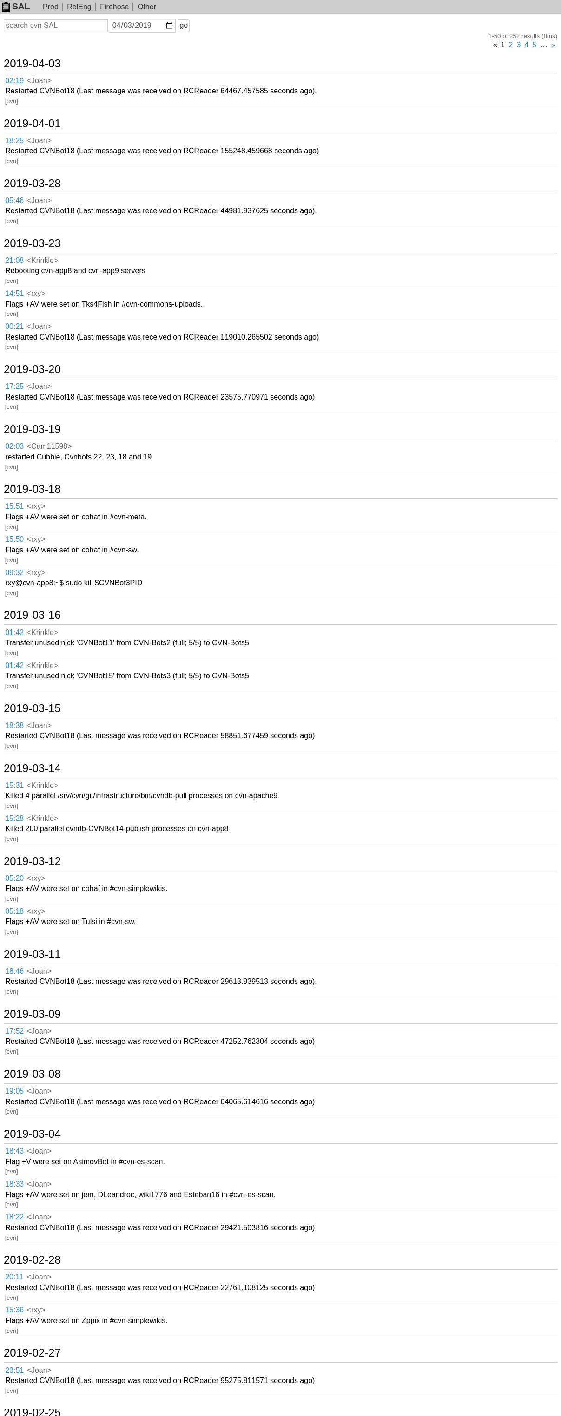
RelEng (79, 7)
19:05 (14, 1091)
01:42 (14, 632)
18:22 (14, 1217)
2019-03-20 (32, 369)
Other (147, 7)
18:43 (14, 1151)
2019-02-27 (32, 1353)
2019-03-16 (32, 615)
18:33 (14, 1184)
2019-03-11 (32, 954)
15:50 (14, 539)
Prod (51, 7)
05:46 (14, 200)
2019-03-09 (32, 1014)
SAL (16, 6)
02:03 (14, 446)
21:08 (14, 260)
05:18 (14, 911)
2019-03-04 (32, 1134)
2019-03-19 (32, 429)
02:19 (14, 81)
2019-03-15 (32, 708)
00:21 (14, 326)
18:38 (14, 725)
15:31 (14, 785)
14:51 (14, 293)
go (183, 25)
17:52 (14, 1031)
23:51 (14, 1370)
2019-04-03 (32, 63)
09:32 (14, 573)
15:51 (14, 506)
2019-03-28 (32, 183)
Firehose (114, 7)
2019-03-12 (32, 861)
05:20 (14, 878)
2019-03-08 (32, 1074)
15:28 (14, 818)
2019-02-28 (32, 1260)
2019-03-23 (32, 243)
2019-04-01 (32, 123)
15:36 (14, 1310)
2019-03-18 (32, 489)
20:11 (14, 1277)
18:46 (14, 971)
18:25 (14, 140)
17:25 (14, 386)
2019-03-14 (32, 768)
